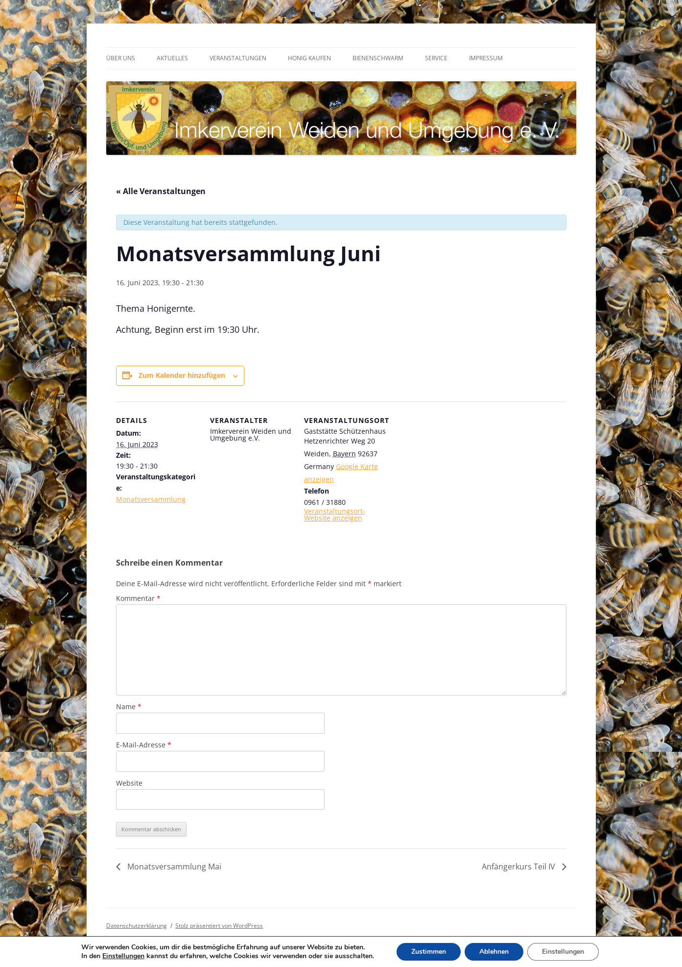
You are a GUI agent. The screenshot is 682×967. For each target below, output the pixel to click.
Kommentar (138, 598)
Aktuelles (172, 58)
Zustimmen (428, 951)
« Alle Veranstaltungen (161, 191)
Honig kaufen (309, 58)
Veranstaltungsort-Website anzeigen (334, 514)
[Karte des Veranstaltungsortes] (449, 469)
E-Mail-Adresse (143, 744)
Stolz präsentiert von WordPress (219, 925)
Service (436, 58)
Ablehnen (494, 951)
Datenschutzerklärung (136, 925)
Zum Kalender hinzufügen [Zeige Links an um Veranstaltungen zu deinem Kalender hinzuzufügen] (182, 375)
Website (129, 783)
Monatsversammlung (151, 499)
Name (128, 706)
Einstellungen (123, 956)
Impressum (486, 58)
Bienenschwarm (378, 58)
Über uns (120, 58)
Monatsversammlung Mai (173, 866)
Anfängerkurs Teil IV (519, 866)
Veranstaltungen (238, 58)
